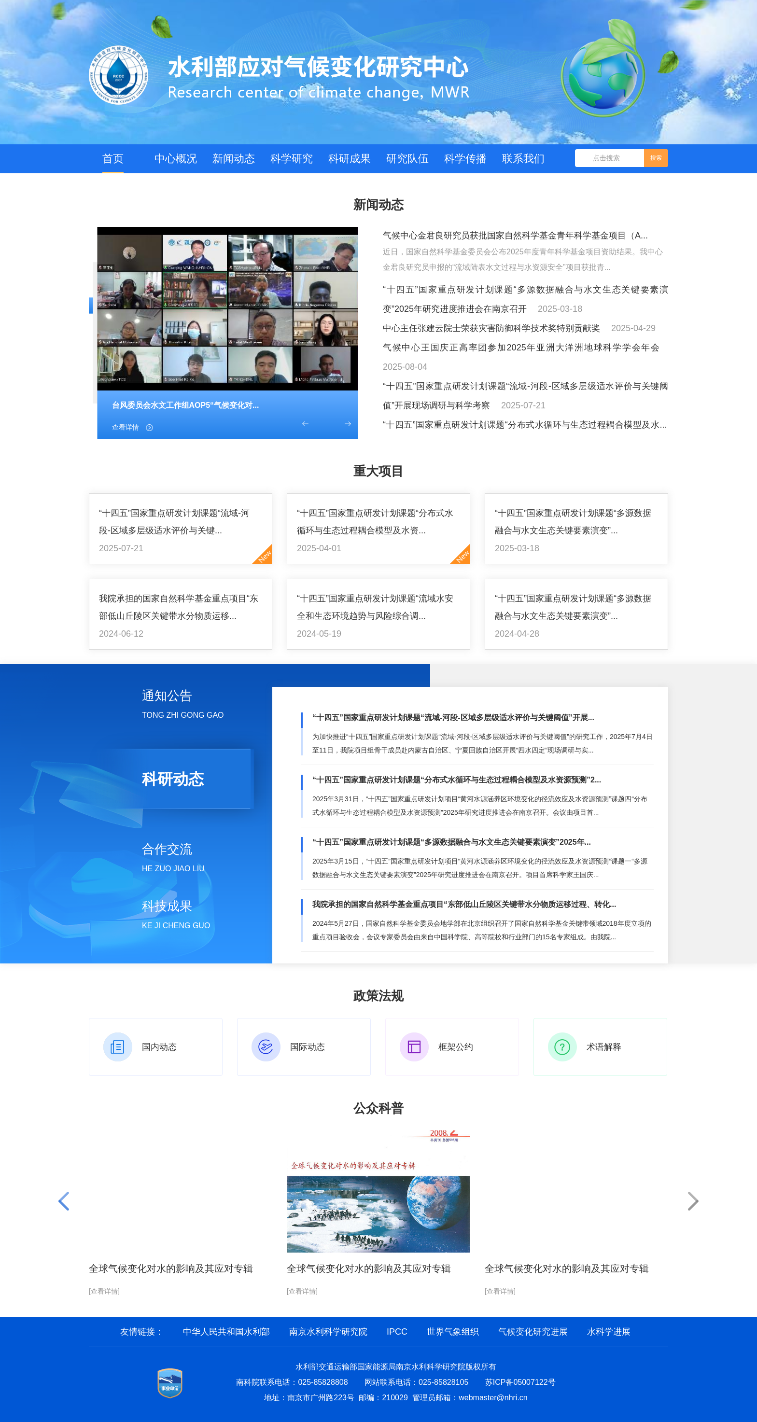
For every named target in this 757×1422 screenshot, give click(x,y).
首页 (113, 159)
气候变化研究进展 (533, 1332)
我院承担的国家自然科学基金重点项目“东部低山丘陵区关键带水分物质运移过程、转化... (464, 904)
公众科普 (378, 1108)
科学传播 (465, 159)
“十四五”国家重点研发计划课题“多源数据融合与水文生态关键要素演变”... (573, 521)
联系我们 (523, 159)
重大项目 (378, 471)
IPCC (397, 1332)
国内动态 (159, 1047)
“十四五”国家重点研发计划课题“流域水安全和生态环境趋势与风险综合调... (375, 607)
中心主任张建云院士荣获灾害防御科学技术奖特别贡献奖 (491, 328)
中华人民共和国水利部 (226, 1332)
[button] (305, 423)
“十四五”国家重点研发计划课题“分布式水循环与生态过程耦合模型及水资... (375, 521)
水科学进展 (609, 1332)
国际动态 (307, 1047)
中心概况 (175, 159)
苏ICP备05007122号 (520, 1382)
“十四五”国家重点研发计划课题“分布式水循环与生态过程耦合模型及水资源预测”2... (456, 780)
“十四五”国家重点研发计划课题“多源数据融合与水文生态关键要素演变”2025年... (451, 842)
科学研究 (291, 159)
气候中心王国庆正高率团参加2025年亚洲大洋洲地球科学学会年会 (521, 347)
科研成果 (349, 159)
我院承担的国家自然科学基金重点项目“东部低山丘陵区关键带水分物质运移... (178, 607)
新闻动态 (233, 159)
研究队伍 (407, 159)
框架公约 (455, 1047)
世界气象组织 (453, 1332)
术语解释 (604, 1047)
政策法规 (378, 996)
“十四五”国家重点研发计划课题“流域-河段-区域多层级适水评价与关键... (174, 521)
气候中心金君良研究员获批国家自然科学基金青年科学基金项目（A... (515, 235)
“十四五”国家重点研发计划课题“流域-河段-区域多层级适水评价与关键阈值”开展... (453, 717)
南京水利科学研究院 (328, 1332)
